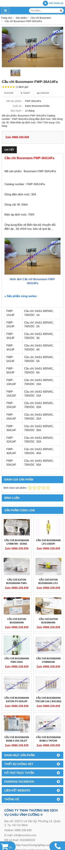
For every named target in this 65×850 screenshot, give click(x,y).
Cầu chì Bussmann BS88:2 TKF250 (48, 719)
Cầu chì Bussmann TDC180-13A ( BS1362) (48, 680)
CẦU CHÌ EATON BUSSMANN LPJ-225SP (48, 583)
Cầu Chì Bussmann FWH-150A (16, 660)
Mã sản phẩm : (14, 101)
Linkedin (43, 93)
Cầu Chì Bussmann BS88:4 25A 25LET (16, 719)
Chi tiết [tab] (9, 149)
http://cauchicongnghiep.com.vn (35, 825)
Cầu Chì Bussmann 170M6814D (48, 660)
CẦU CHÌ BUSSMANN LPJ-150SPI (48, 542)
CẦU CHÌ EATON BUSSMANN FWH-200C (16, 583)
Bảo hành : (17, 110)
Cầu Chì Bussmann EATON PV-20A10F (16, 699)
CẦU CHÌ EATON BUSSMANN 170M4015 (48, 622)
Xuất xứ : (18, 106)
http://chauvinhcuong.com (31, 830)
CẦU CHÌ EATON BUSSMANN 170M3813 (16, 622)
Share (9, 93)
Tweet (25, 93)
